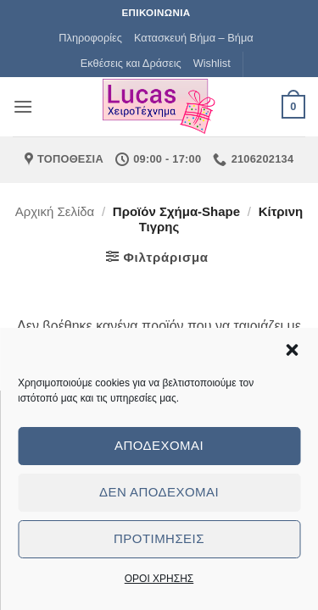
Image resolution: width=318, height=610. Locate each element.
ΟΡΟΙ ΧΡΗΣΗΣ (159, 579)
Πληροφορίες (90, 37)
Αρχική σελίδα (55, 211)
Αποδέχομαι (159, 445)
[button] (291, 349)
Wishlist (212, 63)
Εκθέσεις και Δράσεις (131, 63)
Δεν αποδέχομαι (159, 492)
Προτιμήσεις (159, 538)
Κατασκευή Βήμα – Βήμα (194, 37)
